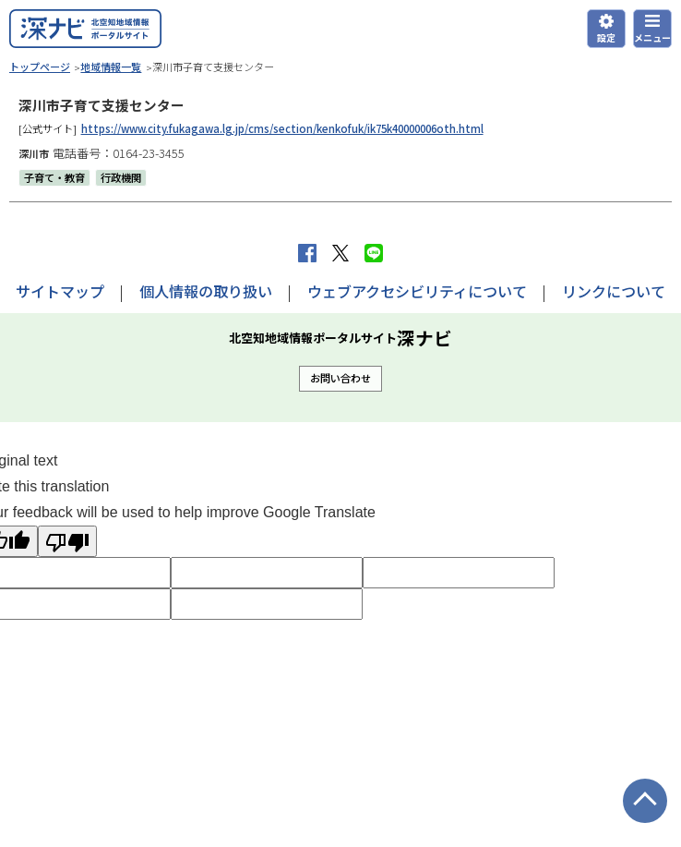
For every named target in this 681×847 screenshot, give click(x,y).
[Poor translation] (67, 541)
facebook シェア (307, 253)
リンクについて (613, 291)
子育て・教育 (54, 177)
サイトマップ (60, 291)
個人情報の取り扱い (205, 291)
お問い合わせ (340, 377)
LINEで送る (373, 253)
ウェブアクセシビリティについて (417, 291)
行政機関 (121, 177)
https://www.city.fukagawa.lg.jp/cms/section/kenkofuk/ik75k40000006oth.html (282, 128)
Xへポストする (340, 253)
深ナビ (85, 28)
